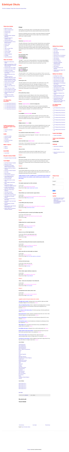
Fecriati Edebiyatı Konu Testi (59, 95)
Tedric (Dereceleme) (22, 367)
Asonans (20, 365)
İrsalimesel (21, 369)
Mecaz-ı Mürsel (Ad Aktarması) (24, 349)
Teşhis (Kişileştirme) (22, 346)
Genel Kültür (6, 153)
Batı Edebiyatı (56, 52)
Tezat (20, 355)
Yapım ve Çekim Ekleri (8, 48)
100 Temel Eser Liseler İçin (9, 174)
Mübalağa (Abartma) (22, 356)
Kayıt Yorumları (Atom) (26, 426)
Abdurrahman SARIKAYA (58, 146)
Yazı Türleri (56, 51)
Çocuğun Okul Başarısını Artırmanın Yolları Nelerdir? (9, 188)
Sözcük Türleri (7, 44)
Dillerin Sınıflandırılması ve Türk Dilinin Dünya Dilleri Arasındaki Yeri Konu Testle (10, 65)
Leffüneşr (20, 366)
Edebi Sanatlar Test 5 (22, 388)
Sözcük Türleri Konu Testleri (9, 81)
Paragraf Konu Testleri (8, 70)
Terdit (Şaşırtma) (22, 368)
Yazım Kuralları (7, 52)
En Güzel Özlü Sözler (8, 140)
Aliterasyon (21, 363)
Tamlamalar (6, 45)
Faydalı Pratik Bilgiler (58, 135)
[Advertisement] (33, 17)
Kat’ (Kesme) (21, 374)
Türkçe (5, 131)
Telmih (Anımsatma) (22, 361)
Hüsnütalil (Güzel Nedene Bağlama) (25, 357)
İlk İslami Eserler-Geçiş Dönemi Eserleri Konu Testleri (59, 86)
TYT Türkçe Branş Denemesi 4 (10, 107)
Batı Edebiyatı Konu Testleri (59, 80)
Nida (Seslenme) (22, 371)
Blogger (28, 449)
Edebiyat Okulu (11, 4)
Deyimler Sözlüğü (7, 137)
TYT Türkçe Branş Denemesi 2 (10, 104)
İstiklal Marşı (6, 141)
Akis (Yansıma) (21, 372)
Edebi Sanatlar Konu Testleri (59, 77)
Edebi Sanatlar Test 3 (22, 386)
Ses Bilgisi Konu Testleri (8, 94)
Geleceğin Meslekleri (8, 192)
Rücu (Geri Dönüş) (22, 373)
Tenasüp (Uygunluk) (22, 354)
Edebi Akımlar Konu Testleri (59, 81)
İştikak (20, 375)
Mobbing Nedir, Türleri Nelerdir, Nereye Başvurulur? (10, 206)
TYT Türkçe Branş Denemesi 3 (10, 106)
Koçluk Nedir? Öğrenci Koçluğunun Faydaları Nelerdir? (10, 185)
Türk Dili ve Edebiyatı (8, 129)
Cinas (20, 351)
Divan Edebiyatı (56, 59)
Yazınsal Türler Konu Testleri (59, 78)
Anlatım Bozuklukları (8, 56)
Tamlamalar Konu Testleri (9, 82)
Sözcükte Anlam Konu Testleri (10, 67)
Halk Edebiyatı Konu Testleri (59, 87)
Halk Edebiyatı (56, 58)
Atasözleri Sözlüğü (7, 136)
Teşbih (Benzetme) (22, 344)
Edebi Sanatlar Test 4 (22, 387)
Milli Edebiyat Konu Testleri (59, 96)
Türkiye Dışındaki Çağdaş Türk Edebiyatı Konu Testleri (59, 101)
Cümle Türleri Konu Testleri (9, 88)
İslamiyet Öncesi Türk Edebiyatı (59, 55)
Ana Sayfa (21, 392)
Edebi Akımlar (56, 53)
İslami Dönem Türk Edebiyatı (59, 56)
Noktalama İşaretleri (8, 54)
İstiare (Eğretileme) (22, 345)
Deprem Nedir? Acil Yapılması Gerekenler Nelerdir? (10, 209)
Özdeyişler (6, 138)
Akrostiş (20, 378)
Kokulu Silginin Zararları (8, 193)
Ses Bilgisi (6, 55)
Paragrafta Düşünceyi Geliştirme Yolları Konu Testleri (10, 77)
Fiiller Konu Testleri (8, 84)
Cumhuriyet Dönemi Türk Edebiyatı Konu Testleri (58, 99)
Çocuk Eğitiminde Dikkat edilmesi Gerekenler (9, 177)
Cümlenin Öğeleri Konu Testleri (10, 89)
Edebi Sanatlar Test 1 (22, 383)
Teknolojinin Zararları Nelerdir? (10, 194)
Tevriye (20, 350)
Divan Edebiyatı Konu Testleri (59, 89)
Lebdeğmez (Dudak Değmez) (24, 377)
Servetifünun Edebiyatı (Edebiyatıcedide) (58, 63)
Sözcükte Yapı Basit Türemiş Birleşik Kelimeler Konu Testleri (10, 80)
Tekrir (20, 362)
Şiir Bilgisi (55, 48)
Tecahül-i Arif (21, 359)
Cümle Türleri (7, 49)
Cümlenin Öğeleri (7, 51)
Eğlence (5, 146)
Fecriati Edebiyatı (57, 64)
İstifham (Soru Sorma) (23, 360)
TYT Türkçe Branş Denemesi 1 (10, 103)
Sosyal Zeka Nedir (7, 178)
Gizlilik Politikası (57, 149)
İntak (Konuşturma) (22, 348)
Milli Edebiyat (56, 66)
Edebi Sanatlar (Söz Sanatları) (59, 49)
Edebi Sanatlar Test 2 (22, 384)
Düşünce (6, 148)
